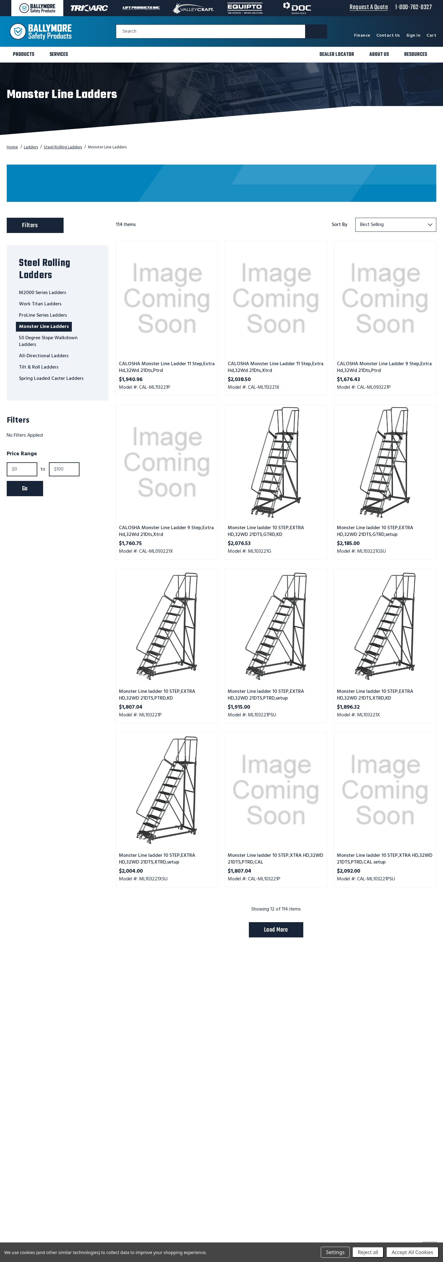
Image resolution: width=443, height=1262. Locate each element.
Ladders (31, 147)
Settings (335, 1252)
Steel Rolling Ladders (63, 147)
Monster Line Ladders (44, 327)
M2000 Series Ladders (42, 293)
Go (25, 488)
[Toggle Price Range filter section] (57, 454)
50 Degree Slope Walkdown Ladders (48, 341)
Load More (276, 930)
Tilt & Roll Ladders (38, 367)
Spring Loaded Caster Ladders (51, 379)
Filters (41, 224)
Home (12, 147)
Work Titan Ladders (40, 304)
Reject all (368, 1252)
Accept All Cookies (412, 1252)
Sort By (339, 225)
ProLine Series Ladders (43, 315)
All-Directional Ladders (43, 356)
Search (129, 32)
